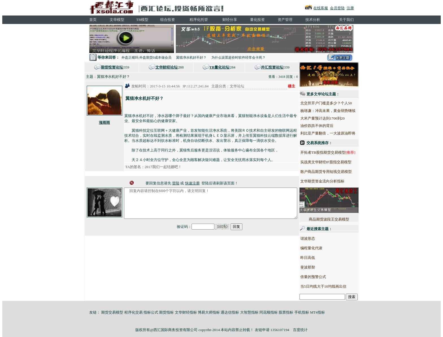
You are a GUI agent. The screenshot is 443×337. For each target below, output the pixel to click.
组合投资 (167, 19)
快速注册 (192, 183)
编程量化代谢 (322, 248)
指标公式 (151, 312)
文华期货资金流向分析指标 (333, 181)
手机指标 (301, 312)
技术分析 (312, 19)
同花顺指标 (268, 312)
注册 (350, 8)
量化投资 (257, 19)
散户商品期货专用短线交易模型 (336, 171)
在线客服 (320, 8)
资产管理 (285, 19)
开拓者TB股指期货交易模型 (333, 152)
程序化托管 (199, 19)
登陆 (175, 183)
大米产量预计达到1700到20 (333, 118)
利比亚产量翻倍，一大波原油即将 (338, 133)
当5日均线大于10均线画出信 (334, 286)
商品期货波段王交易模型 (339, 204)
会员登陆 (337, 8)
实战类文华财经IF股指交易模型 (336, 162)
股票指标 (286, 312)
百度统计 (300, 330)
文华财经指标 (186, 312)
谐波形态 (318, 238)
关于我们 (346, 19)
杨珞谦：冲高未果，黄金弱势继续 (338, 111)
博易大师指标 (209, 312)
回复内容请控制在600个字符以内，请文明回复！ (211, 206)
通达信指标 (230, 312)
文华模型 (117, 19)
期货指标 (166, 312)
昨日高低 (318, 257)
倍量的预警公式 (323, 277)
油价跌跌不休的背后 (327, 126)
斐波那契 (318, 267)
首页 (93, 19)
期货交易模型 (112, 312)
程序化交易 (133, 312)
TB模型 (142, 19)
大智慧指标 (249, 312)
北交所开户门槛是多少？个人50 (336, 103)
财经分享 (229, 19)
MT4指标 (317, 312)
